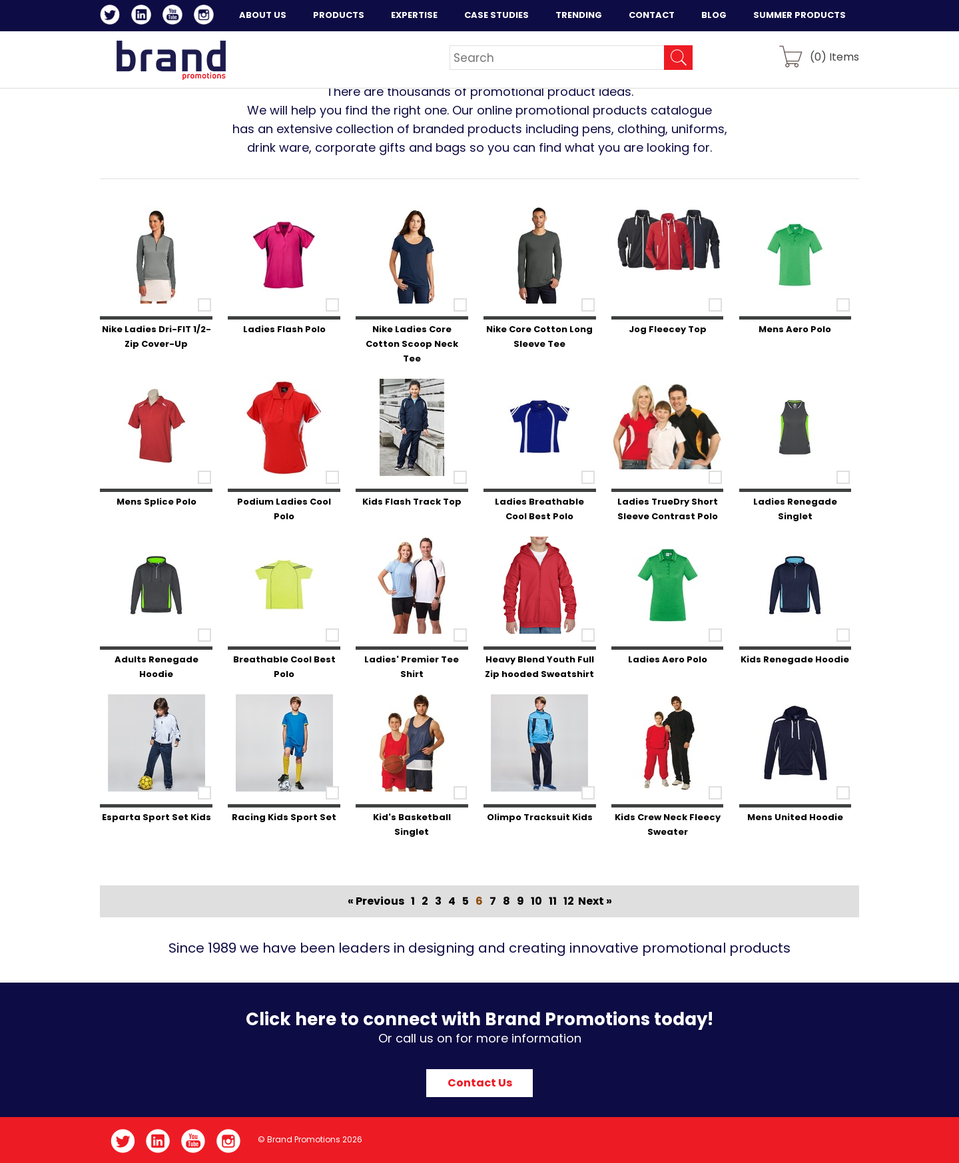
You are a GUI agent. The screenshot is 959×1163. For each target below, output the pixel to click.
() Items (834, 56)
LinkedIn (143, 17)
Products (338, 15)
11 (553, 901)
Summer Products (799, 15)
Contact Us (480, 1082)
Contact (652, 15)
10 (536, 901)
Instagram (206, 17)
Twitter (112, 17)
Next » (595, 901)
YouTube (174, 17)
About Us (262, 15)
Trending (578, 15)
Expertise (414, 15)
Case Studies (496, 15)
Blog (714, 15)
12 (568, 901)
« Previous (376, 901)
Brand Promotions (171, 60)
